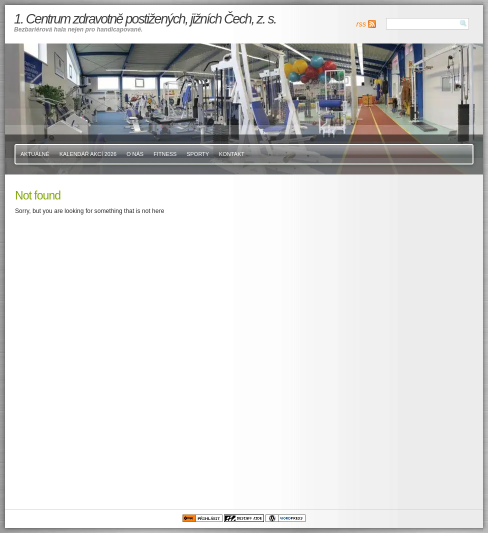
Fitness (165, 154)
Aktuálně (35, 154)
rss (361, 24)
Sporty (197, 154)
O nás (135, 154)
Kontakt (231, 154)
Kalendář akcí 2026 (88, 154)
